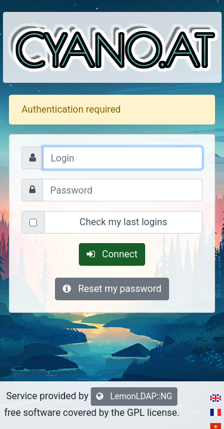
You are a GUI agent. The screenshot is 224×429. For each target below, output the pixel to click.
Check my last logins (123, 222)
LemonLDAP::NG (134, 396)
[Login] (122, 158)
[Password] (122, 190)
